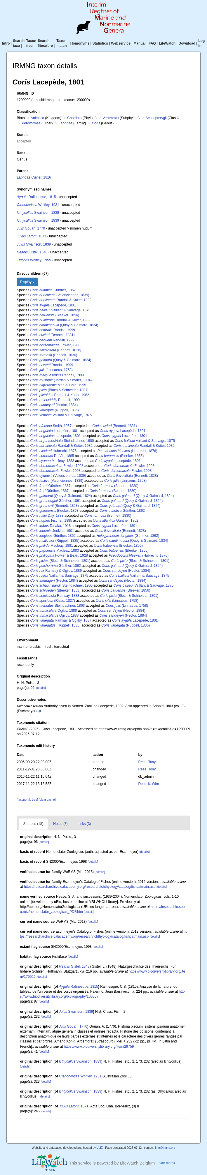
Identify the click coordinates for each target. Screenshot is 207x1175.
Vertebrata (110, 118)
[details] (41, 687)
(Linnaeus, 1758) (51, 370)
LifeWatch (167, 43)
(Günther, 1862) (127, 536)
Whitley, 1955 (34, 260)
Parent (22, 171)
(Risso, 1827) (52, 601)
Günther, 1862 (53, 290)
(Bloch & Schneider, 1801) (59, 390)
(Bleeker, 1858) (55, 590)
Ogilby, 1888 (53, 610)
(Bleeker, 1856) (54, 315)
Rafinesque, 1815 (36, 197)
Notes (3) (60, 824)
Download (187, 43)
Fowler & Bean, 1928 (59, 555)
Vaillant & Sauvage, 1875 (60, 310)
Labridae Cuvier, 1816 (34, 177)
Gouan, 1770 (31, 228)
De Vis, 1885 (52, 456)
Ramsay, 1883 (54, 596)
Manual (139, 43)
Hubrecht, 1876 (53, 451)
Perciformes (31, 123)
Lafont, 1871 (31, 236)
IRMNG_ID (25, 93)
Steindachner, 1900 (62, 441)
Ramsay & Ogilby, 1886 (56, 571)
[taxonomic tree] (28, 799)
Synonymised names (34, 189)
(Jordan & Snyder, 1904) (61, 380)
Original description (33, 676)
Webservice (121, 43)
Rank (21, 153)
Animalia (37, 118)
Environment (27, 640)
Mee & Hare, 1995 (58, 385)
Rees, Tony (147, 762)
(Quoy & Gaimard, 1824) (60, 360)
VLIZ (100, 1147)
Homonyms (79, 43)
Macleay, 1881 (51, 546)
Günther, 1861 (55, 501)
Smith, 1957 (51, 426)
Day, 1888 (47, 516)
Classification (28, 112)
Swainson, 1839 (38, 213)
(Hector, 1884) (54, 405)
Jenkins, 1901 (52, 531)
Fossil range (27, 658)
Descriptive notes (31, 700)
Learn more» (166, 1163)
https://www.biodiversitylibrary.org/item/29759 (99, 1047)
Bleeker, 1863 (54, 511)
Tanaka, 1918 (50, 526)
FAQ (152, 43)
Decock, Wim (148, 784)
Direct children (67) (33, 273)
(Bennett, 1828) (55, 350)
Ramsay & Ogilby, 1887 (60, 620)
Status (22, 135)
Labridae (65, 123)
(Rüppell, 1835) (54, 410)
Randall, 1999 (52, 330)
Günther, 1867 (50, 486)
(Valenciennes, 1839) (59, 295)
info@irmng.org (165, 1147)
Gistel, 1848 (32, 252)
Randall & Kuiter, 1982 (60, 300)
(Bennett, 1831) (52, 335)
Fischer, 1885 (51, 520)
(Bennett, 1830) (53, 355)
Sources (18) (33, 824)
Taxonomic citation (32, 723)
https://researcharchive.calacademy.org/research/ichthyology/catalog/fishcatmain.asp (90, 887)
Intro (6, 43)
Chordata (74, 118)
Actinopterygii (156, 118)
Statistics (100, 43)
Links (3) (84, 824)
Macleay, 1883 (52, 461)
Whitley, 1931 (38, 205)
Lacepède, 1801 (53, 305)
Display (27, 282)
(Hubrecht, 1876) (127, 451)
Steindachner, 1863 (57, 606)
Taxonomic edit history (36, 746)
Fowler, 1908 (55, 345)
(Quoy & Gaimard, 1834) (64, 325)
